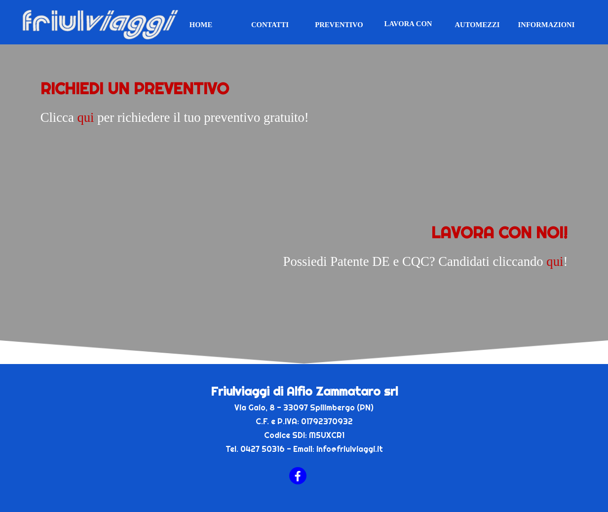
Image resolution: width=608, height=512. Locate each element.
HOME (201, 25)
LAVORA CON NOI (408, 28)
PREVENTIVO (339, 25)
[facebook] (297, 475)
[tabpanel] (304, 122)
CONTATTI (270, 25)
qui (85, 117)
